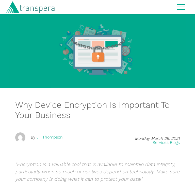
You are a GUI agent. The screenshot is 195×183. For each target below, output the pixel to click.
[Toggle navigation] (181, 6)
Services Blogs (166, 142)
